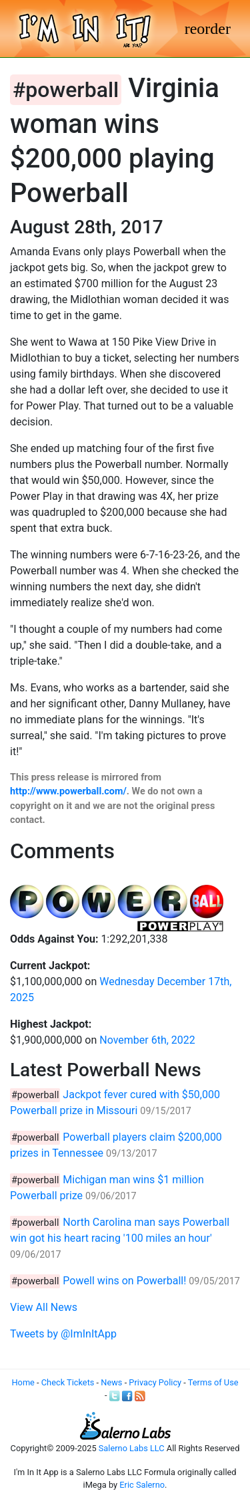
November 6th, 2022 (147, 1040)
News (111, 1382)
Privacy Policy (155, 1382)
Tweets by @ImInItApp (63, 1334)
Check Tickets (68, 1382)
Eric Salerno (142, 1485)
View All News (43, 1307)
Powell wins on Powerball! (124, 1280)
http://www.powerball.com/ (68, 791)
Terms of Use (213, 1382)
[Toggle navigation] (207, 28)
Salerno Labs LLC (132, 1448)
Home (22, 1382)
